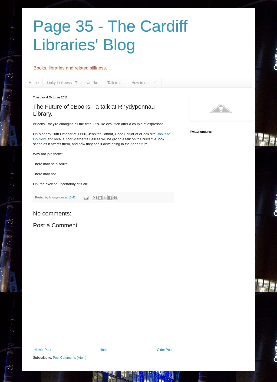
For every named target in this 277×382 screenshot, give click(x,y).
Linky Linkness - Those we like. (73, 83)
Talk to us (115, 83)
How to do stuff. (144, 83)
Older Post (164, 350)
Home (34, 83)
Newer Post (42, 350)
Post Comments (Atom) (70, 358)
